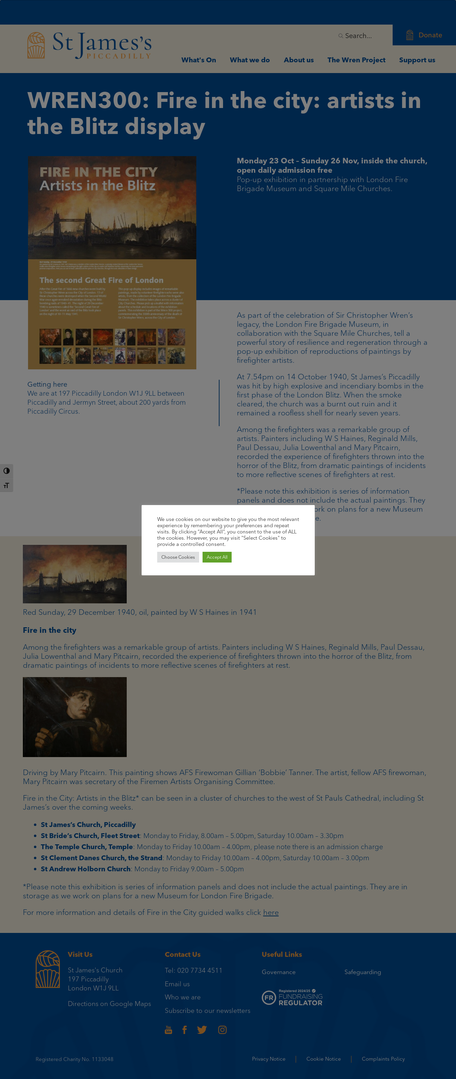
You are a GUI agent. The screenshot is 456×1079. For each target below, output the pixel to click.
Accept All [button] (217, 557)
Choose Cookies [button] (178, 557)
